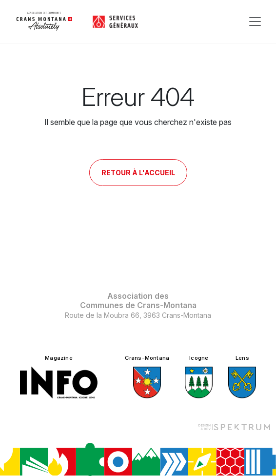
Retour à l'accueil (138, 172)
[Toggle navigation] (255, 21)
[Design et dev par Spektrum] (234, 426)
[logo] (44, 21)
